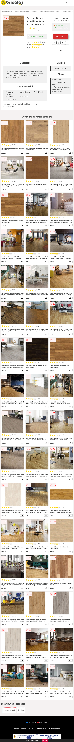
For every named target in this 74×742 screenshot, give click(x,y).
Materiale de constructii (22, 12)
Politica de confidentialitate (37, 729)
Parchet (34, 12)
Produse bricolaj (7, 12)
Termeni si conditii (20, 729)
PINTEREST (42, 723)
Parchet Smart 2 (68, 12)
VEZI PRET (61, 36)
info (22, 153)
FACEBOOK (31, 723)
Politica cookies (54, 729)
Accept (44, 740)
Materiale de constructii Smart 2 (50, 12)
